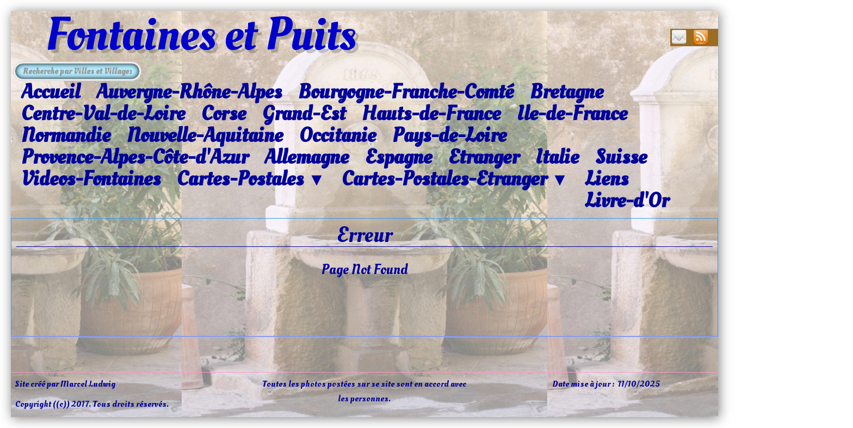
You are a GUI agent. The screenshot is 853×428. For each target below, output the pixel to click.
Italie (557, 157)
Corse (223, 114)
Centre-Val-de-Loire (103, 114)
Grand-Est (303, 114)
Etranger (483, 157)
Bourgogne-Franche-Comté (406, 92)
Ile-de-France (572, 114)
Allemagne (306, 157)
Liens (606, 179)
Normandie (65, 135)
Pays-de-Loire (449, 135)
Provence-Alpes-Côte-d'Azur (134, 157)
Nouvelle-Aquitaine (205, 135)
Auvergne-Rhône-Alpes (189, 92)
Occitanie (337, 135)
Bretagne (566, 92)
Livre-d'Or (627, 201)
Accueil (50, 92)
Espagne (398, 157)
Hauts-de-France (431, 114)
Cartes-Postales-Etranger (455, 179)
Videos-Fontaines (90, 179)
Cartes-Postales (251, 179)
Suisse (621, 157)
